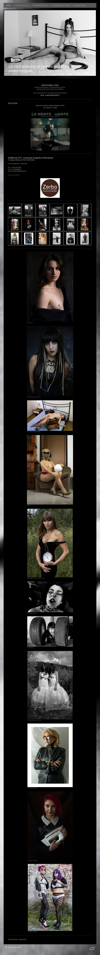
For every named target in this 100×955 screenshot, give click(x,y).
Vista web (91, 949)
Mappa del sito (17, 947)
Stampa (9, 947)
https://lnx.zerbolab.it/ (14, 175)
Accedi (92, 947)
